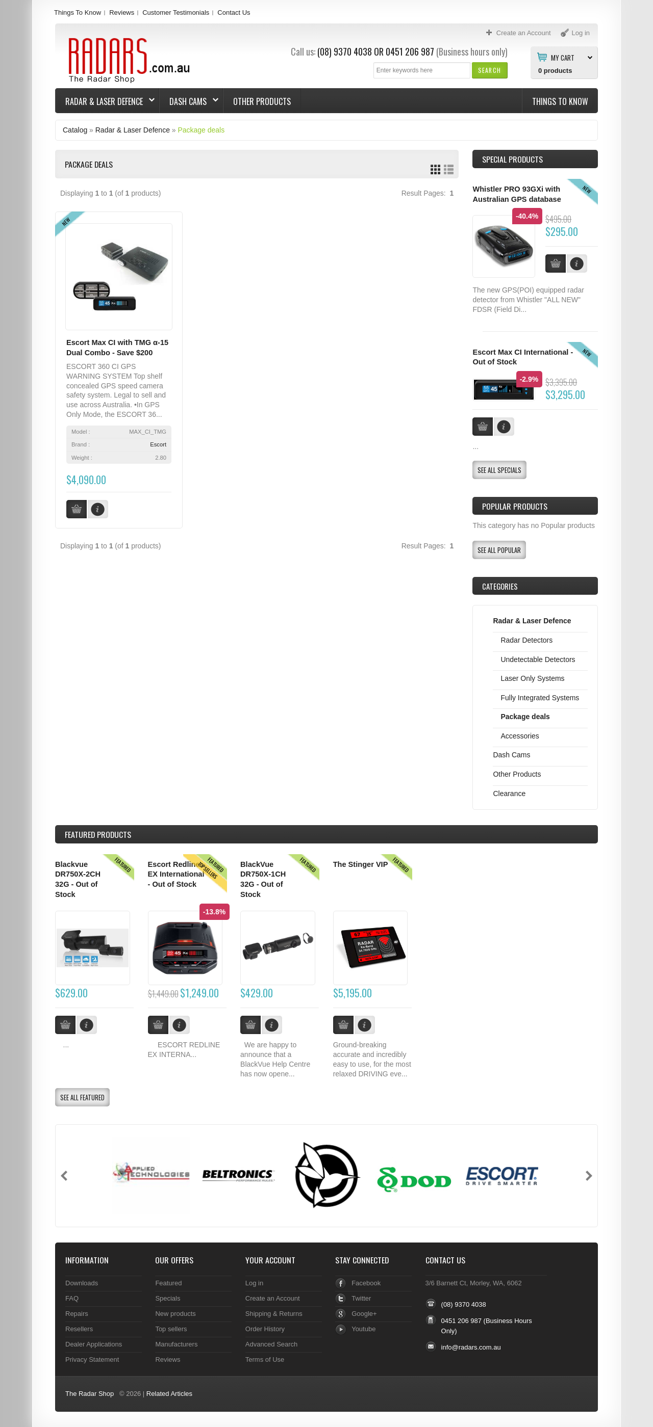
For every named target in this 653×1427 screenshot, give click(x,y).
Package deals (201, 130)
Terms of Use (264, 1359)
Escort (158, 444)
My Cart (562, 57)
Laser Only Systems (532, 678)
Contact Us (233, 12)
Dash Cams (189, 101)
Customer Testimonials (175, 12)
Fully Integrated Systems (539, 698)
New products (175, 1313)
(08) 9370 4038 (344, 51)
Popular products (514, 506)
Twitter (361, 1298)
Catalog (75, 130)
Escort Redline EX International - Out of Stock (176, 874)
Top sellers (171, 1329)
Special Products (512, 159)
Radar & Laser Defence (105, 101)
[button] (489, 70)
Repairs (76, 1313)
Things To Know (77, 12)
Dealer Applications (93, 1344)
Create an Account (272, 1298)
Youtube (363, 1329)
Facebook (366, 1283)
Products (98, 834)
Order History (265, 1329)
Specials (167, 1298)
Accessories (519, 736)
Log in (254, 1283)
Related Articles (169, 1393)
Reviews (121, 12)
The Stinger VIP (360, 864)
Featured (168, 1283)
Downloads (81, 1283)
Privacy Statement (92, 1359)
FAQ (72, 1298)
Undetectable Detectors (537, 659)
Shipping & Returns (274, 1313)
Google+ (363, 1313)
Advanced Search (271, 1344)
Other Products (262, 101)
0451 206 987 (410, 51)
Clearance (509, 793)
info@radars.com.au (471, 1347)
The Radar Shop (89, 1393)
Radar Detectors (526, 640)
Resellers (79, 1329)
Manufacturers (176, 1344)
